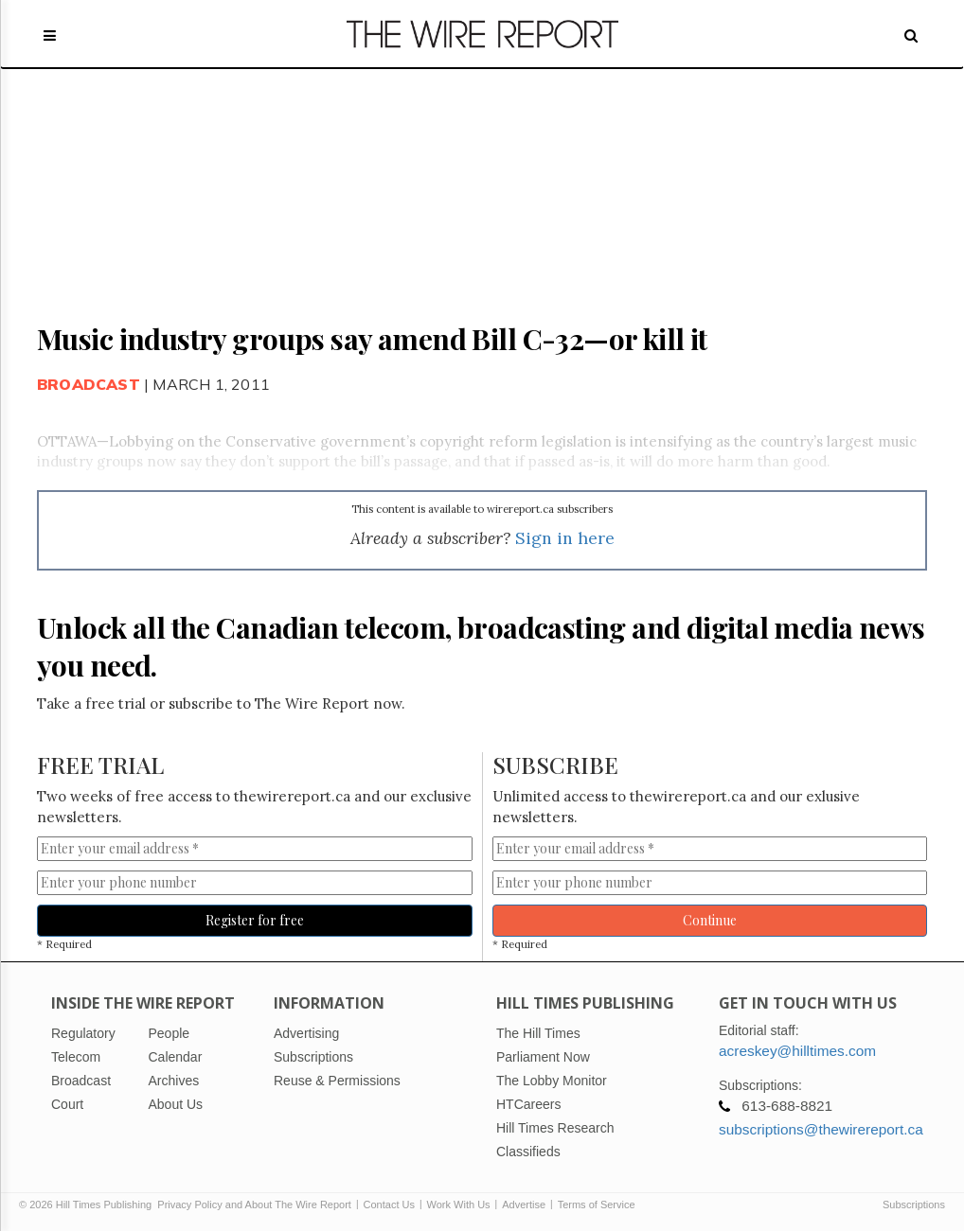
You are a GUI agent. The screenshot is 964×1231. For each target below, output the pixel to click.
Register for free (254, 920)
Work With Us (459, 1204)
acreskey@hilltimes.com (797, 1051)
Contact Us (389, 1204)
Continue (710, 920)
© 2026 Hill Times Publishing (88, 1204)
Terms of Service (596, 1204)
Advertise (523, 1204)
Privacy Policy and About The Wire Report (254, 1204)
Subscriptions (914, 1204)
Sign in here (565, 538)
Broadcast (88, 384)
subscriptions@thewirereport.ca (821, 1129)
